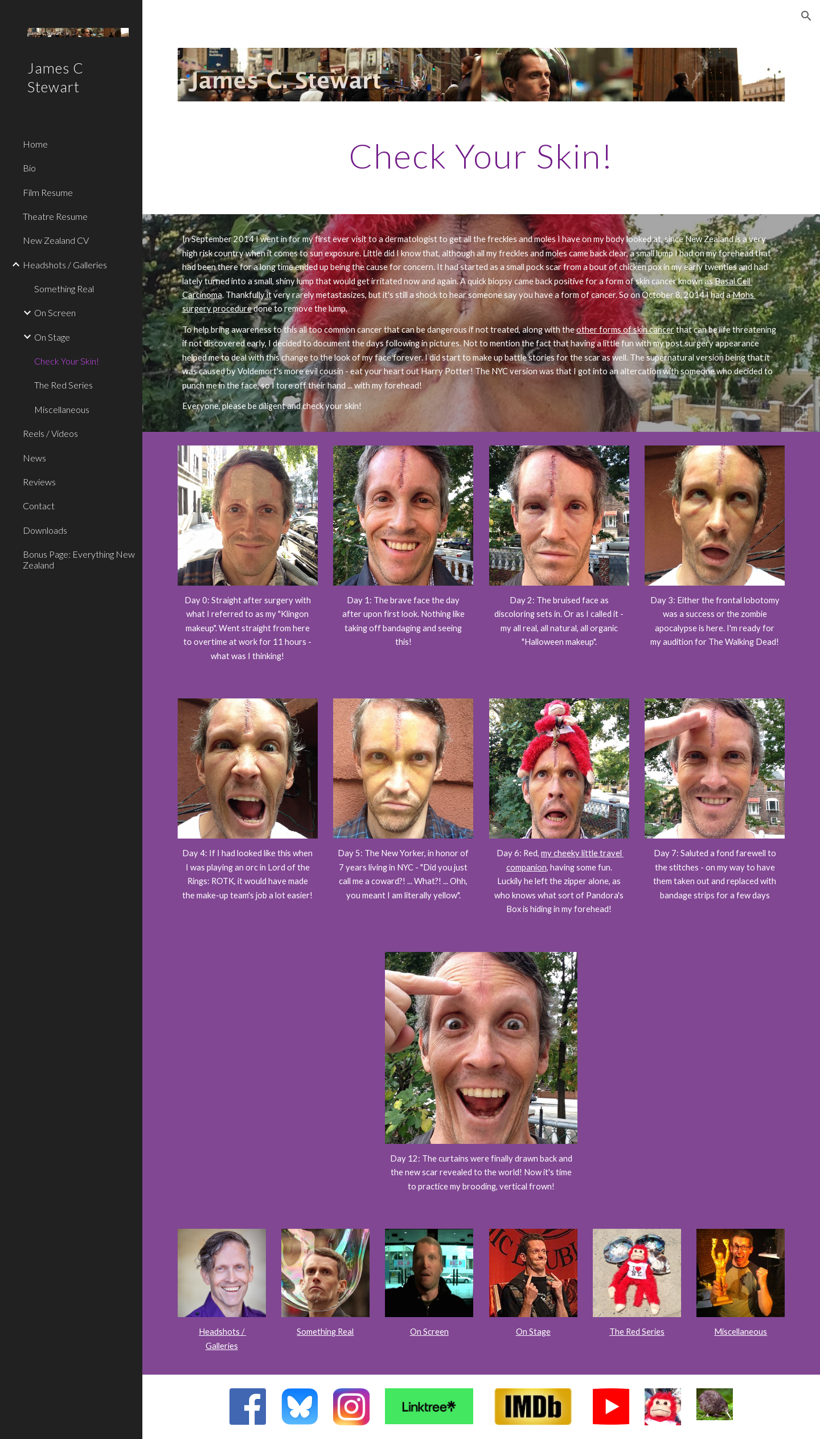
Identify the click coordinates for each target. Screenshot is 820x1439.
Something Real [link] (64, 288)
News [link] (34, 457)
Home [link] (35, 143)
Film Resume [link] (48, 192)
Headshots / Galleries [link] (65, 264)
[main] (481, 155)
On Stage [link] (52, 337)
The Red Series (637, 1331)
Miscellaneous (740, 1331)
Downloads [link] (45, 530)
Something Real (325, 1331)
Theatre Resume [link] (55, 216)
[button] (806, 16)
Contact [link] (39, 505)
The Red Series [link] (63, 384)
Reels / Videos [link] (50, 433)
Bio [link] (29, 167)
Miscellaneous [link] (61, 409)
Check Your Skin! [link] (66, 360)
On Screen (429, 1331)
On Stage (533, 1331)
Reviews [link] (39, 481)
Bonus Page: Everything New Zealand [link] (79, 559)
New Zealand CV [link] (56, 240)
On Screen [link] (55, 312)
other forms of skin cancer (625, 329)
